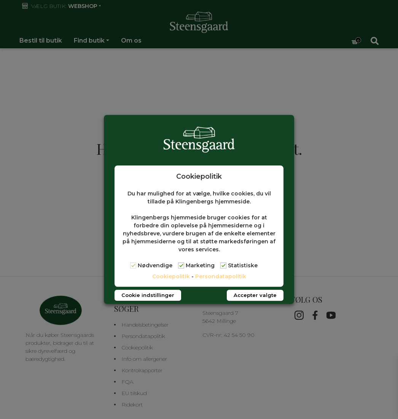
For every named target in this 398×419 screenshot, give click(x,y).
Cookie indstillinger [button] (147, 295)
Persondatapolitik (220, 276)
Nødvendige (155, 265)
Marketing (200, 265)
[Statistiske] (223, 265)
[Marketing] (181, 265)
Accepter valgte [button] (255, 295)
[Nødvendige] (133, 265)
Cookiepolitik (171, 276)
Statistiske (243, 265)
